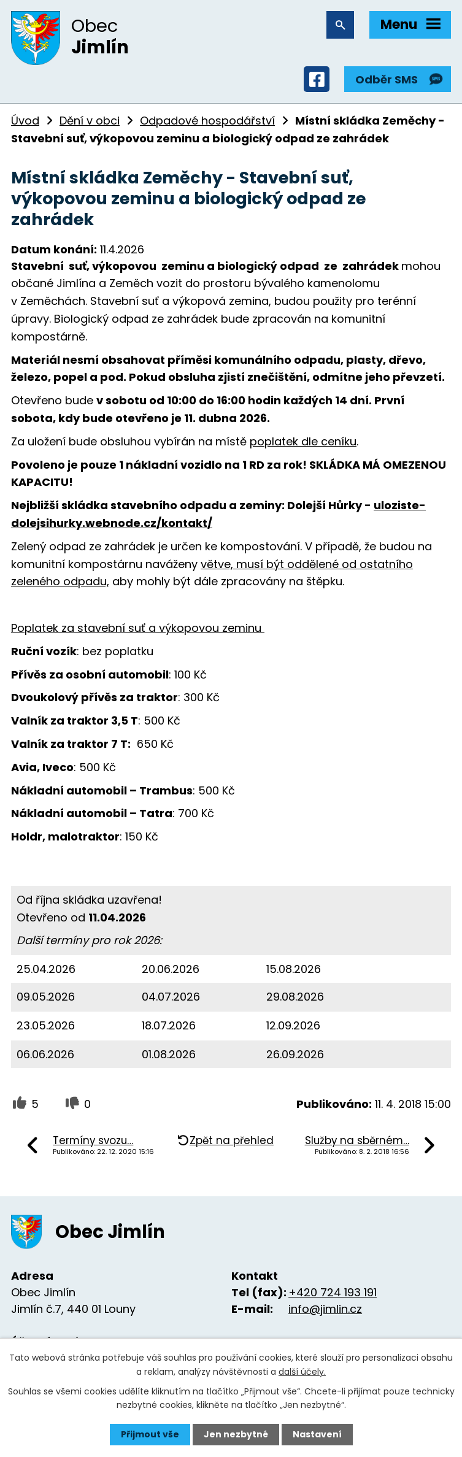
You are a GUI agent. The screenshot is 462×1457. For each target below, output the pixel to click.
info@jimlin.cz (325, 1309)
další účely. (302, 1371)
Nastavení (317, 1434)
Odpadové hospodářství (207, 120)
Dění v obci (90, 120)
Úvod (25, 120)
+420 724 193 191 (332, 1292)
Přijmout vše (150, 1434)
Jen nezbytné (236, 1434)
